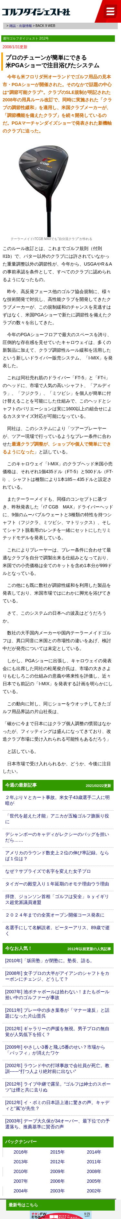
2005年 (94, 1181)
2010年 (21, 1171)
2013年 (21, 1161)
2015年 (57, 1152)
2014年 (94, 1152)
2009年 (57, 1171)
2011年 (94, 1161)
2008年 (94, 1171)
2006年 (57, 1181)
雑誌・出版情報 (20, 26)
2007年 (21, 1181)
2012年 (57, 1161)
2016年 (21, 1152)
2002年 (94, 1190)
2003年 (57, 1190)
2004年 (21, 1190)
